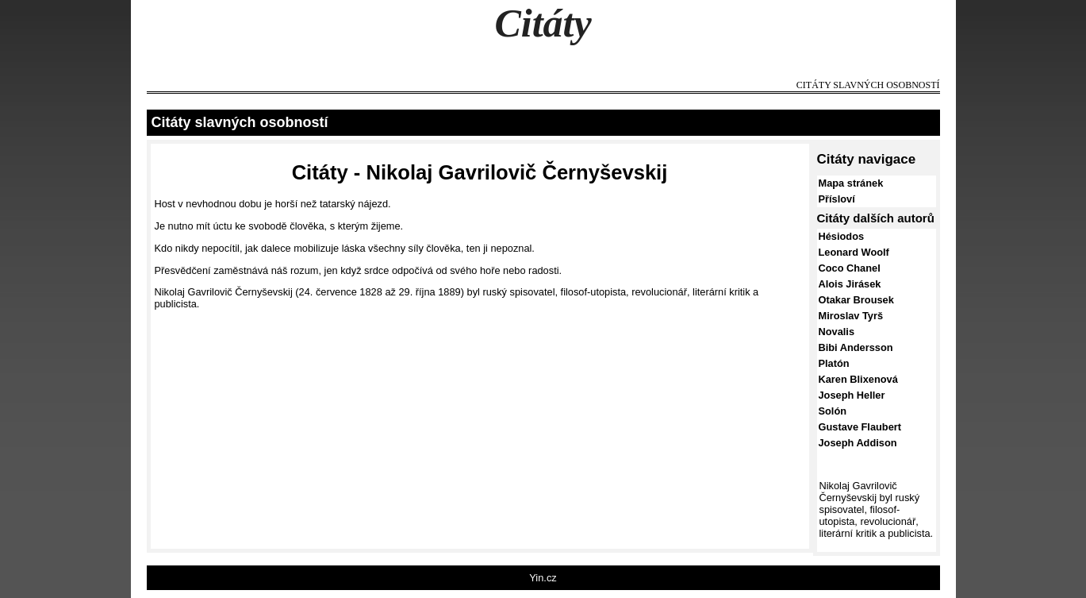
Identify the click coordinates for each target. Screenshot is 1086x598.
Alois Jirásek (850, 284)
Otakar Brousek (856, 300)
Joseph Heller (852, 395)
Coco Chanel (850, 268)
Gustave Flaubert (860, 427)
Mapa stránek (851, 183)
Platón (834, 363)
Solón (833, 411)
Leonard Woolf (854, 252)
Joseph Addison (858, 443)
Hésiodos (842, 236)
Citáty (542, 23)
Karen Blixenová (858, 379)
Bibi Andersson (856, 347)
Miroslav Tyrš (851, 316)
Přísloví (837, 199)
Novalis (837, 332)
